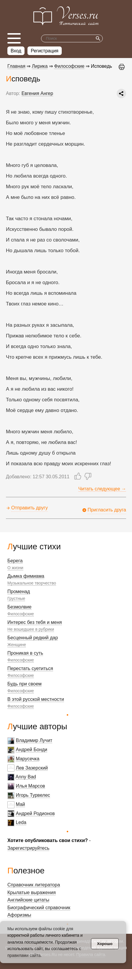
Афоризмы (19, 915)
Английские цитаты (28, 899)
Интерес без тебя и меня (34, 622)
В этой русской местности (35, 699)
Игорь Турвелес (33, 795)
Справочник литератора (33, 884)
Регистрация (44, 50)
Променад (18, 591)
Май (20, 804)
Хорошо (105, 943)
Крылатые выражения (31, 892)
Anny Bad (26, 776)
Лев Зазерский (32, 767)
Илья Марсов (30, 785)
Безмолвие (19, 606)
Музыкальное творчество (31, 583)
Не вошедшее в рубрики (30, 629)
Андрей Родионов (35, 813)
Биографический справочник (38, 907)
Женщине (16, 644)
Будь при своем (24, 683)
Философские (20, 613)
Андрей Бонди (31, 749)
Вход (16, 50)
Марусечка (27, 758)
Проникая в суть (25, 653)
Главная (16, 66)
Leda (21, 822)
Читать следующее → (102, 488)
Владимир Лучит (34, 740)
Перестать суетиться (30, 668)
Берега (15, 560)
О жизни (15, 567)
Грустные (16, 598)
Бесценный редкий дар (32, 637)
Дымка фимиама (25, 576)
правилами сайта (23, 955)
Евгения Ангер (37, 93)
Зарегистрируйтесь (28, 848)
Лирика (40, 66)
